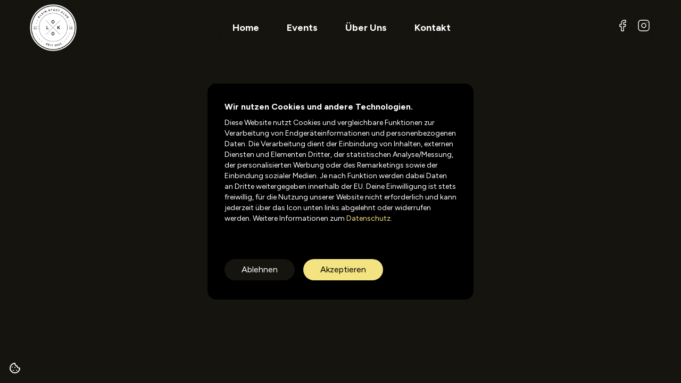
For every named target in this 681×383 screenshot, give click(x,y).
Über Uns (366, 28)
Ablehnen (260, 269)
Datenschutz (368, 218)
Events (302, 28)
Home (245, 28)
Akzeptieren (343, 269)
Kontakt (432, 28)
